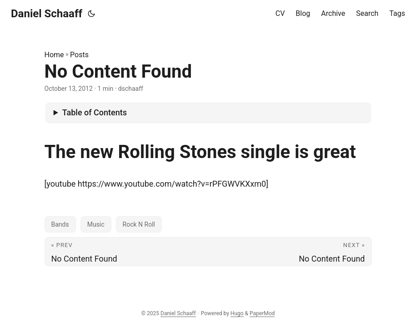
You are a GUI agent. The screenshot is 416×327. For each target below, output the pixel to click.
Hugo (237, 313)
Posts (79, 54)
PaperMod (262, 313)
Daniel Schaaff (46, 13)
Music (96, 224)
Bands (60, 224)
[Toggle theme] (91, 13)
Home (54, 54)
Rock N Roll (139, 224)
